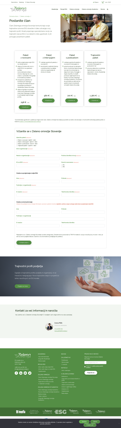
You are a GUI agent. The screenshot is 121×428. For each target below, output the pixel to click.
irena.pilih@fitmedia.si (61, 331)
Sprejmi (84, 421)
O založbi (64, 364)
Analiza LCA (65, 389)
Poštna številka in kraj (71, 155)
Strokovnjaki (41, 361)
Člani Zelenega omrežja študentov (48, 390)
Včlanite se (25, 107)
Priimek (66, 178)
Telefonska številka (70, 192)
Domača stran (13, 16)
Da (63, 165)
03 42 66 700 (59, 329)
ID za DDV (22, 162)
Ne (64, 166)
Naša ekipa (65, 393)
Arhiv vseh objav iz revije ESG (46, 369)
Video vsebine (42, 396)
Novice (63, 354)
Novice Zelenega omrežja (45, 379)
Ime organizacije (24, 149)
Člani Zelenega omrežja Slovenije (48, 377)
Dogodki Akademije (44, 359)
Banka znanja (42, 394)
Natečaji (64, 368)
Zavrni (95, 421)
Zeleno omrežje (25, 16)
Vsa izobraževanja (43, 356)
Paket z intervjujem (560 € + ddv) (27, 142)
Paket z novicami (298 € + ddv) (27, 140)
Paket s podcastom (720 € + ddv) (27, 143)
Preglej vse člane (23, 286)
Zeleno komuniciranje (68, 384)
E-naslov (21, 192)
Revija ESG (41, 364)
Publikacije (65, 360)
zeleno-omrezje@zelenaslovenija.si (30, 121)
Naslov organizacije (25, 155)
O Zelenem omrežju (44, 383)
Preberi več (90, 425)
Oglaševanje (42, 371)
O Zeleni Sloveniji (67, 374)
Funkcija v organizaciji (26, 185)
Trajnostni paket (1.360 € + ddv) (27, 145)
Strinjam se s (94, 366)
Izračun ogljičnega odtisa (69, 387)
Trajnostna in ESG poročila (45, 381)
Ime (20, 178)
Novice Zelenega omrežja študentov (48, 392)
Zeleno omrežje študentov (48, 387)
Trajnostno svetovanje (68, 382)
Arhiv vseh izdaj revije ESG (45, 367)
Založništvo (65, 357)
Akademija (41, 354)
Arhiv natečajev (66, 370)
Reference (65, 376)
